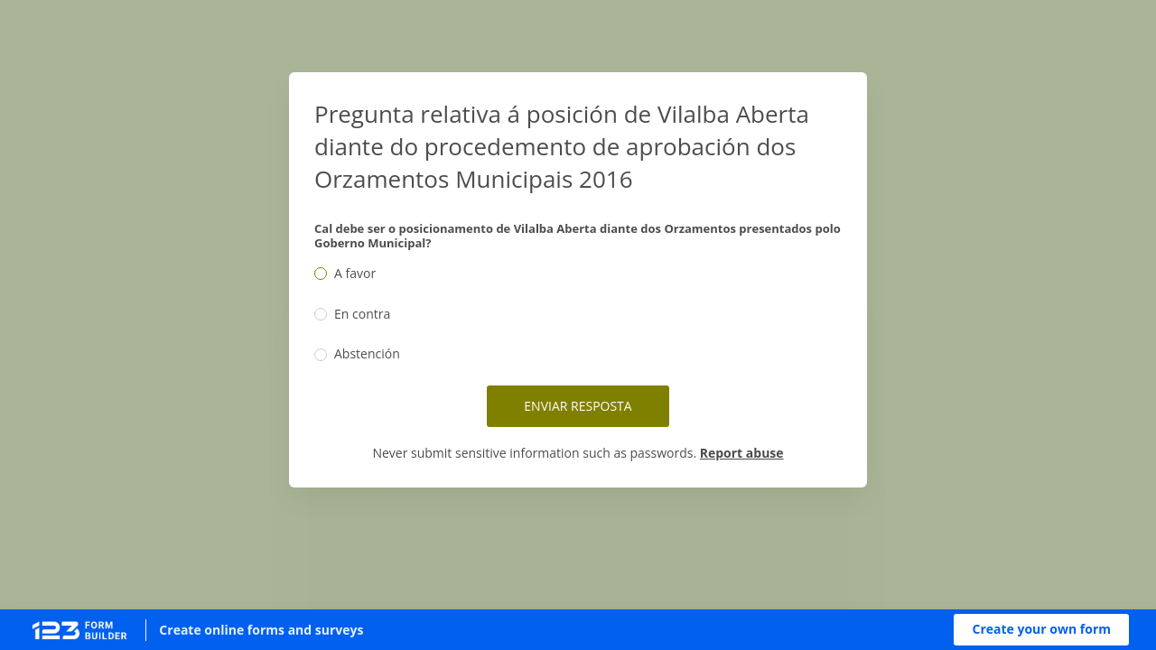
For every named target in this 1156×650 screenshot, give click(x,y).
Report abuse (742, 452)
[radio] (320, 273)
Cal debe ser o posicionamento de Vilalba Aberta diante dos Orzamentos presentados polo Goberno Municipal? (577, 235)
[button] (1041, 629)
